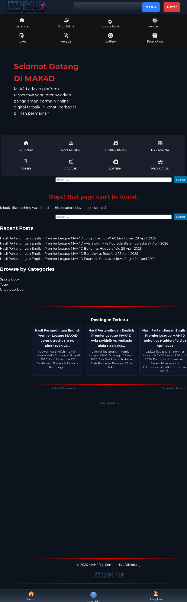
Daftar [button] (172, 7)
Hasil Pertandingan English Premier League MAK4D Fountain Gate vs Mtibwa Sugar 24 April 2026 (77, 259)
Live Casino (155, 23)
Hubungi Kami (155, 596)
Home (31, 596)
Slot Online (66, 23)
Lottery (110, 38)
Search (180, 179)
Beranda (21, 23)
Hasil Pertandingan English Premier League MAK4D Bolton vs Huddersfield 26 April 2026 (71, 248)
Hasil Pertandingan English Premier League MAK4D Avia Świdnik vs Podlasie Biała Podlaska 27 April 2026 (84, 243)
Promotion (155, 38)
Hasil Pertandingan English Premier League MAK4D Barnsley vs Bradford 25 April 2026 (69, 254)
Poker (21, 38)
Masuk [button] (151, 7)
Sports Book (110, 23)
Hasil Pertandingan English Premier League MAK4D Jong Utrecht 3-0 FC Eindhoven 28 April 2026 (78, 238)
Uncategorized (12, 289)
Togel (4, 284)
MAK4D (95, 565)
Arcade (66, 38)
